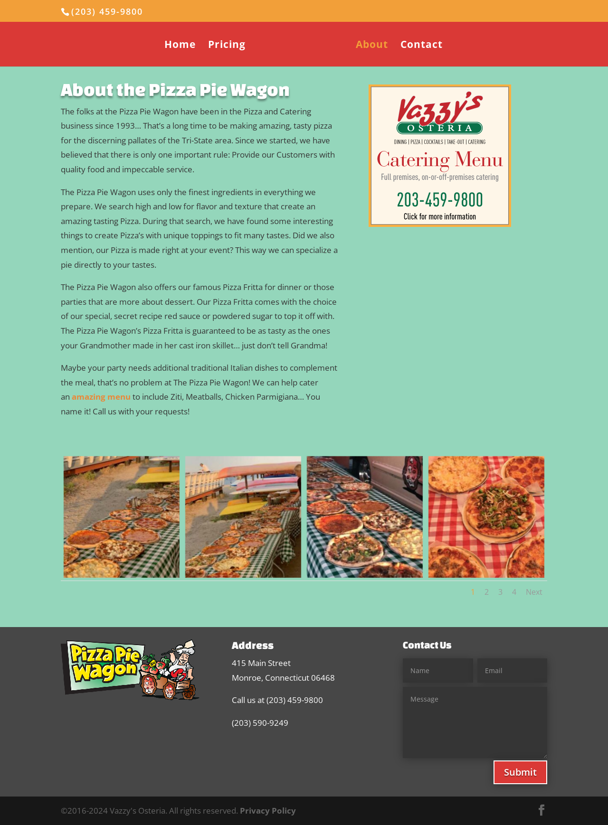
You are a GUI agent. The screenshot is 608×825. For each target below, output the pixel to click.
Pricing (227, 46)
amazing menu (101, 396)
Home (180, 46)
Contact (421, 46)
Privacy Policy (268, 810)
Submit (520, 772)
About (372, 46)
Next (534, 592)
